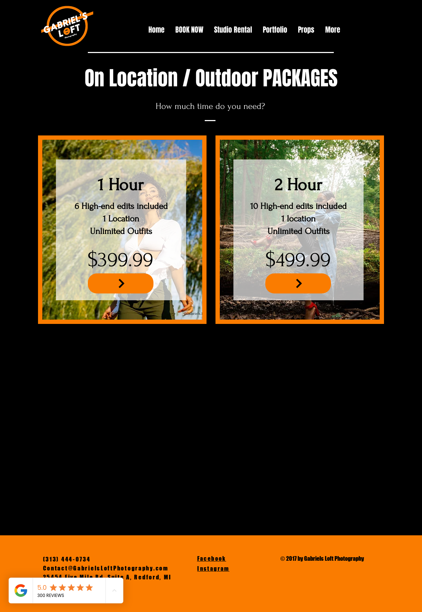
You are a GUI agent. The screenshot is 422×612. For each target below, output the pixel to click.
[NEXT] (120, 283)
